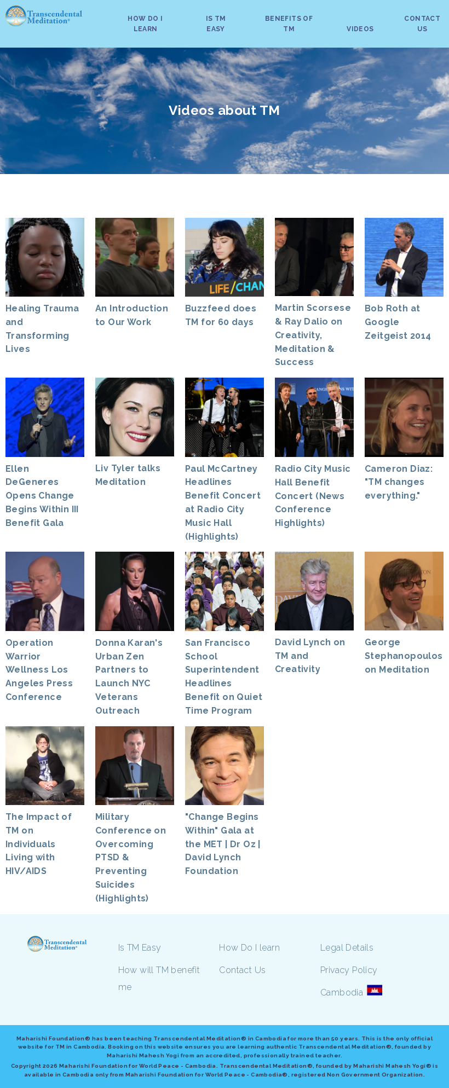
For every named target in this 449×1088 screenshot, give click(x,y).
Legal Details (346, 947)
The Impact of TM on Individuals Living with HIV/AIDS (38, 844)
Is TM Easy (140, 947)
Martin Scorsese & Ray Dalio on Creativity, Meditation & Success (313, 335)
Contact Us (242, 970)
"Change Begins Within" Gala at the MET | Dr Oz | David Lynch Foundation (223, 844)
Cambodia (341, 992)
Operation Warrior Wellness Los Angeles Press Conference (39, 670)
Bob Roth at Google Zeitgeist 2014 (398, 322)
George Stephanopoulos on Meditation (404, 656)
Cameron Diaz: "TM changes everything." (399, 482)
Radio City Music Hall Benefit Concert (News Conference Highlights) (312, 496)
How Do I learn (249, 947)
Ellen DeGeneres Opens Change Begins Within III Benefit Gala (42, 496)
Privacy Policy (349, 970)
